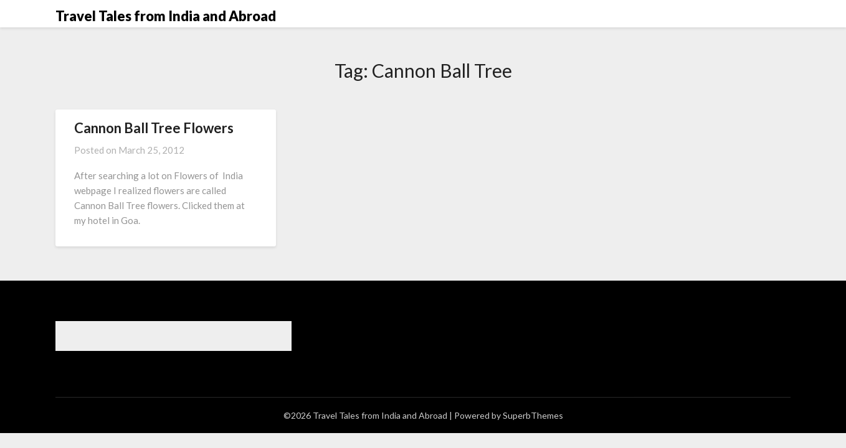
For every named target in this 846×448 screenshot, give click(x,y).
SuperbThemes (533, 415)
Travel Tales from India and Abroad (165, 15)
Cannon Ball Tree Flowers (154, 127)
